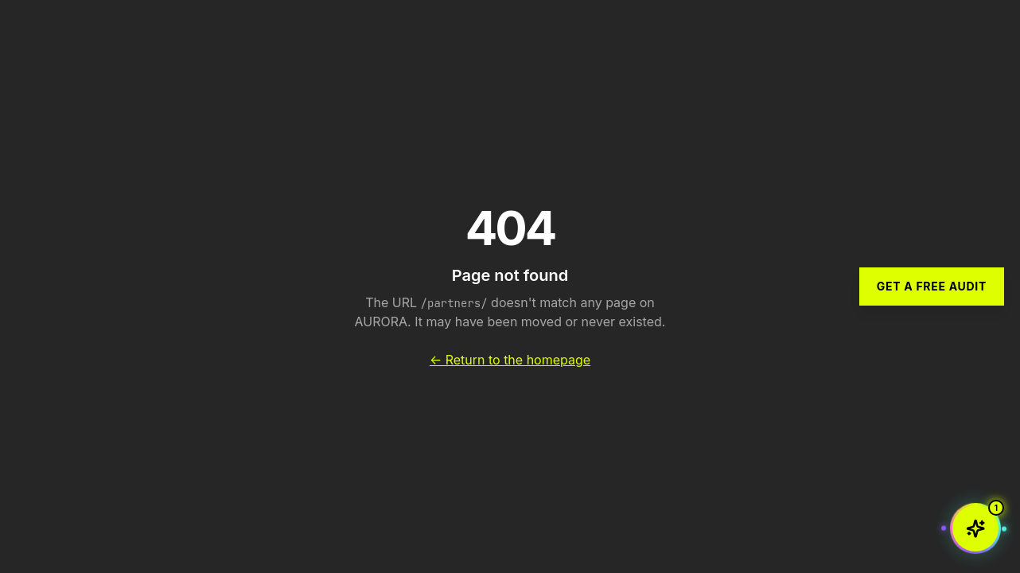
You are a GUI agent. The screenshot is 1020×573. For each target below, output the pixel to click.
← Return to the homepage (510, 360)
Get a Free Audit (932, 286)
